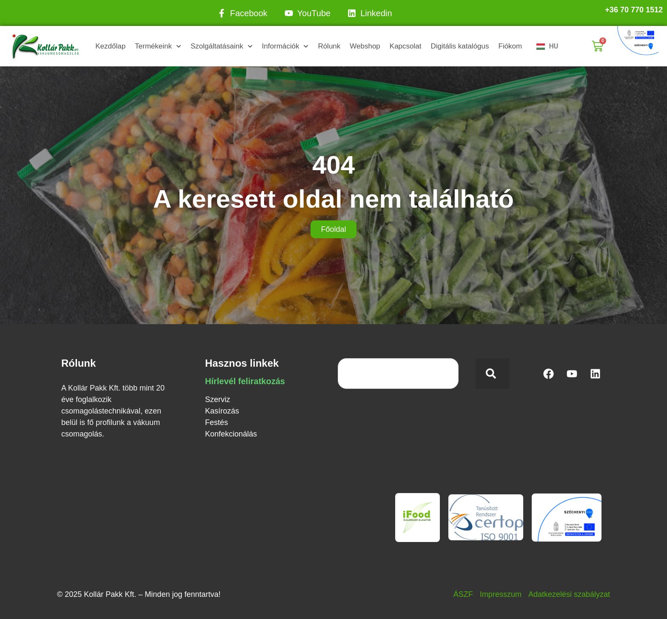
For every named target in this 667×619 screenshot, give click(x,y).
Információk (285, 46)
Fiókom (510, 46)
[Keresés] (493, 373)
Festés (216, 422)
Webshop (365, 46)
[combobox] (398, 373)
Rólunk (329, 46)
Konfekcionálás (231, 434)
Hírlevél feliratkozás (245, 381)
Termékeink (158, 46)
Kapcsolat (406, 46)
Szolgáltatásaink (222, 46)
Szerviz (217, 399)
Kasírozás (222, 411)
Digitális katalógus (459, 46)
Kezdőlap (110, 46)
